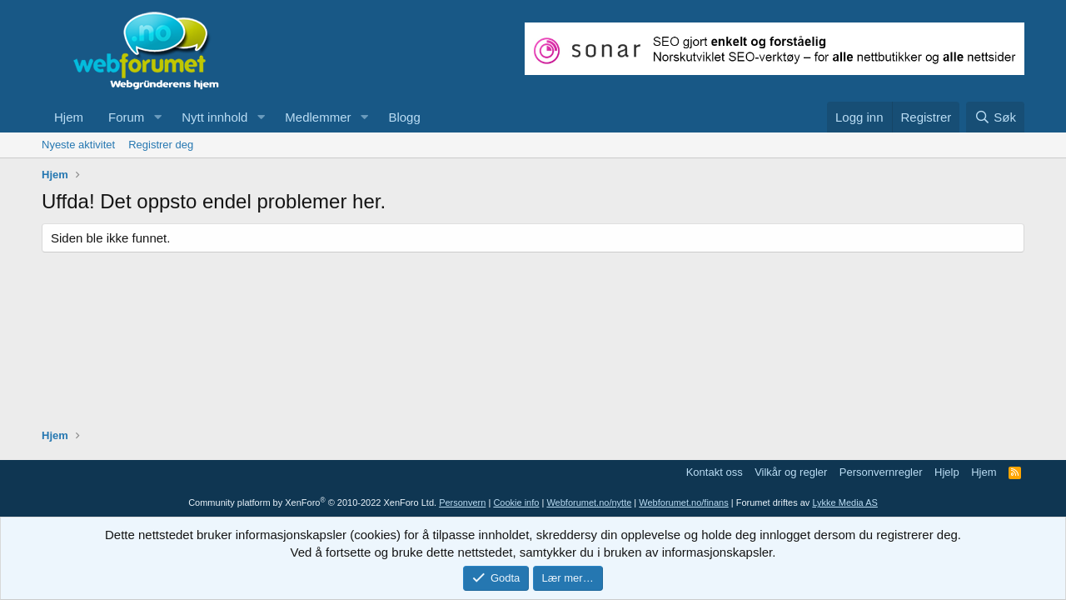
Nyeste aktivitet (78, 144)
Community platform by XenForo (312, 503)
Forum (126, 117)
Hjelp (946, 472)
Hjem (68, 117)
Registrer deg (160, 144)
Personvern (462, 503)
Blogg (404, 117)
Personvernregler (881, 472)
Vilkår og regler (791, 472)
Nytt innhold (214, 117)
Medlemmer (318, 117)
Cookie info (516, 503)
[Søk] (995, 117)
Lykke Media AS (844, 503)
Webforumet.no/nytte (588, 503)
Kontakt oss (714, 472)
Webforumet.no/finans (683, 503)
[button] (157, 117)
